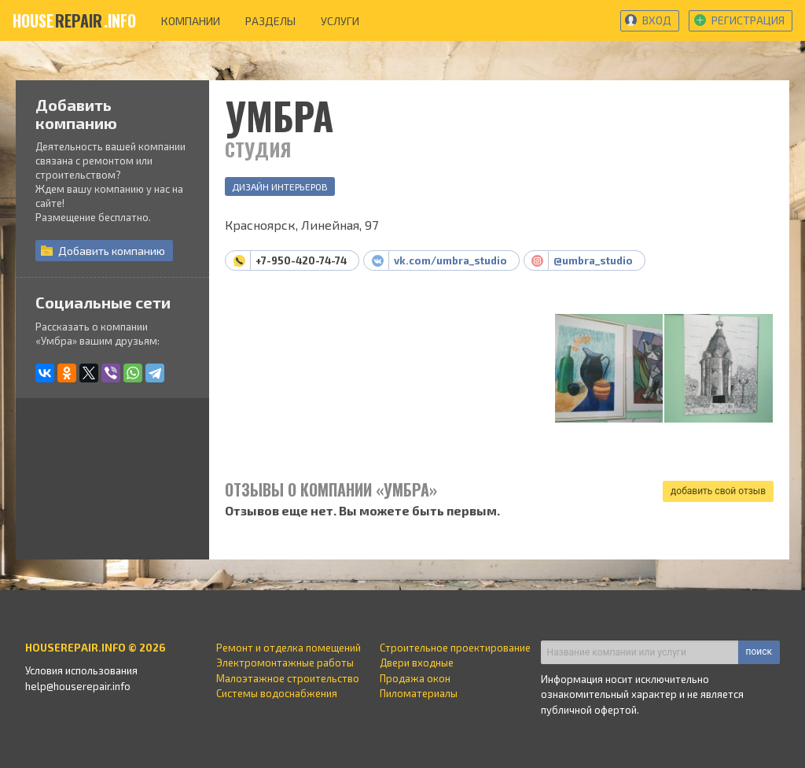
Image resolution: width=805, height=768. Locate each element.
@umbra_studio (593, 260)
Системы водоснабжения (276, 693)
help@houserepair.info (77, 686)
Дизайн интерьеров (280, 186)
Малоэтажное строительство (287, 678)
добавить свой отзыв (718, 491)
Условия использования (81, 670)
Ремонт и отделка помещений (288, 647)
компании (190, 21)
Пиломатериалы (419, 693)
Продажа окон (415, 678)
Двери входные (417, 662)
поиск (759, 651)
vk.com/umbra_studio (450, 260)
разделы (270, 21)
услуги (340, 21)
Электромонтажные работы (285, 662)
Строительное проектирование (455, 647)
